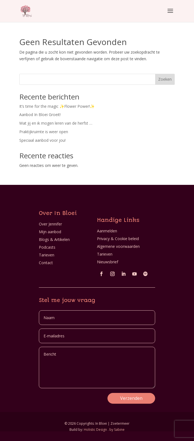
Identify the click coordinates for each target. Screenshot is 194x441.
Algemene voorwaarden (118, 246)
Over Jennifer (50, 224)
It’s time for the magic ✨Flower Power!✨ (57, 106)
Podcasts (47, 247)
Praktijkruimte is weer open (43, 131)
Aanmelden (107, 230)
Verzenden (131, 398)
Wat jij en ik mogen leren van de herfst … (55, 123)
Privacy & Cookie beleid (118, 238)
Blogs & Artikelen (54, 239)
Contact (46, 262)
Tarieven (46, 255)
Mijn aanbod (50, 231)
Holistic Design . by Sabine (104, 429)
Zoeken (165, 79)
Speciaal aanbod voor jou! (42, 140)
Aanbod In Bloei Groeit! (40, 114)
